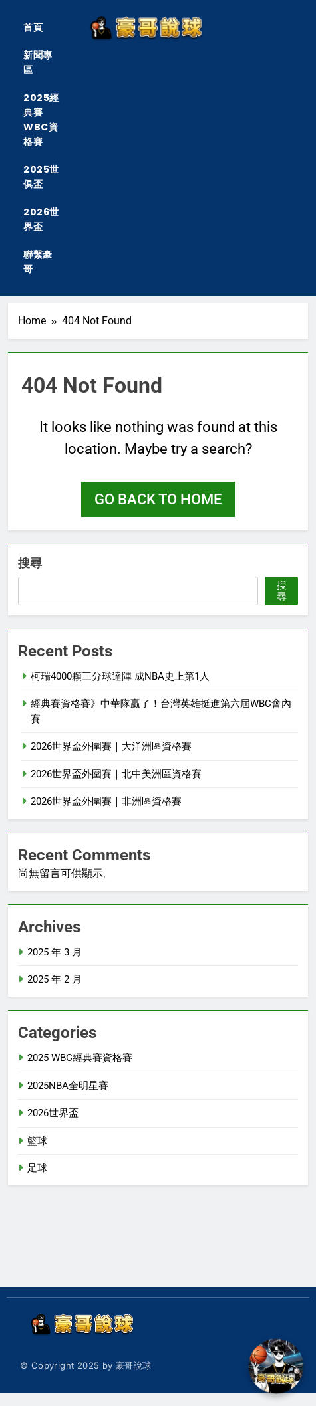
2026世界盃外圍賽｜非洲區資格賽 (106, 801)
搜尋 (30, 563)
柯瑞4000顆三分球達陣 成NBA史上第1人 (120, 676)
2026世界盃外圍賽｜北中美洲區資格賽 (116, 774)
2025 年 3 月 (54, 952)
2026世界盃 (41, 219)
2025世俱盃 (41, 177)
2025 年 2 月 (54, 979)
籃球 (37, 1141)
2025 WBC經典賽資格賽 (79, 1058)
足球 (37, 1168)
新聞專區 (38, 62)
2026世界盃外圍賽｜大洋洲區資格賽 (111, 746)
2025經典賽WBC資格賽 (41, 119)
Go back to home (158, 499)
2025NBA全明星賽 (67, 1086)
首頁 (33, 27)
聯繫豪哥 (38, 262)
